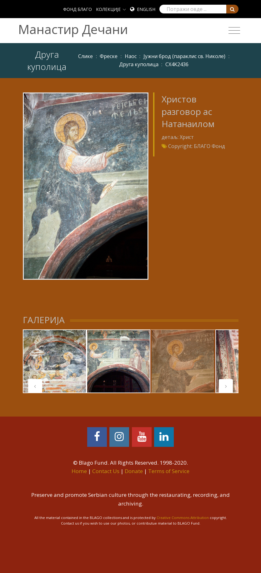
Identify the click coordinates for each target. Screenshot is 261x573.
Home (79, 471)
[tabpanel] (55, 361)
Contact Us (105, 471)
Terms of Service (168, 471)
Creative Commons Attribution (183, 517)
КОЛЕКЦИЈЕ (108, 9)
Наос (131, 56)
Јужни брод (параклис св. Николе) (184, 56)
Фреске (109, 56)
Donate (134, 471)
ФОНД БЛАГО (77, 9)
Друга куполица (138, 64)
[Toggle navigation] (234, 30)
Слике (85, 56)
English (146, 9)
